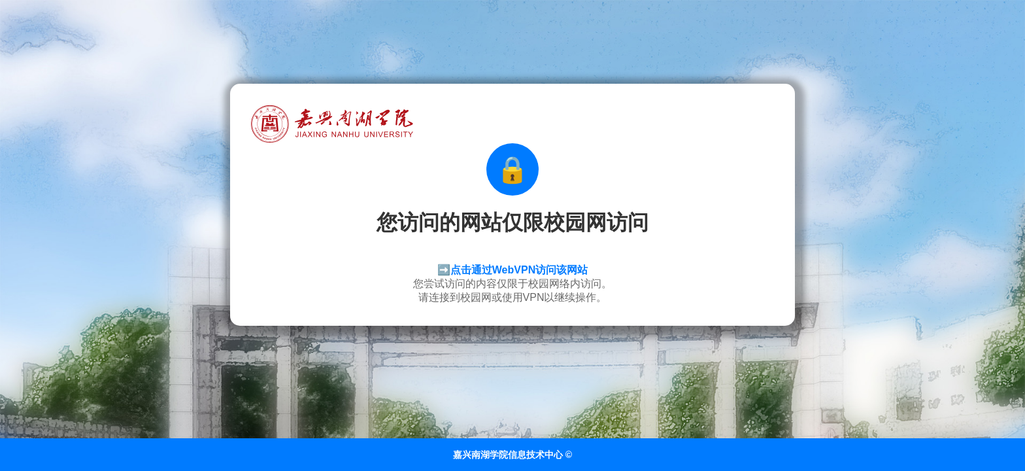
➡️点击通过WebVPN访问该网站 (512, 269)
